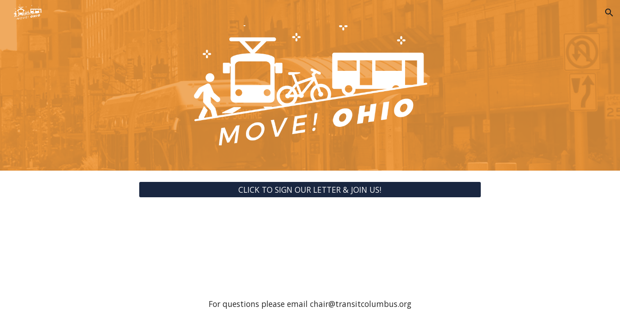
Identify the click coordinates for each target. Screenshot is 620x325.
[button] (609, 12)
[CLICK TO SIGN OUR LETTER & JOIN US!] (310, 190)
